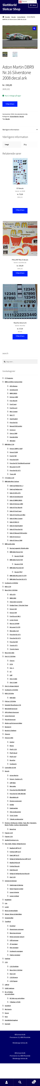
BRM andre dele (10, 544)
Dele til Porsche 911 (16, 529)
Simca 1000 (13, 433)
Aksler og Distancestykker (13, 723)
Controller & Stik (10, 767)
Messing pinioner (15, 933)
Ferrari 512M (14, 452)
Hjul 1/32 (12, 877)
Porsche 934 (14, 642)
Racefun (12, 760)
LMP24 (7, 984)
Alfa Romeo (13, 386)
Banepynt (8, 727)
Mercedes (13, 786)
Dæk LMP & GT (14, 855)
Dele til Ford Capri (16, 511)
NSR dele (12, 697)
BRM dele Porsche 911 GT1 (18, 579)
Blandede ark (14, 797)
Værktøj (7, 958)
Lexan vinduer (14, 896)
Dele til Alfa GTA (15, 493)
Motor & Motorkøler (11, 910)
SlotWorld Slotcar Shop (11, 7)
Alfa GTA (12, 594)
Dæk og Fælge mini (16, 489)
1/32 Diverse (14, 977)
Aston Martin (21, 17)
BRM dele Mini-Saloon (12, 481)
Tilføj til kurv (10, 104)
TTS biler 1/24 (9, 478)
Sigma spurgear (15, 955)
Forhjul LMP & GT (15, 851)
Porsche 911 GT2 (15, 638)
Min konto (6, 1082)
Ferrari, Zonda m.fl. (16, 779)
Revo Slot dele (9, 652)
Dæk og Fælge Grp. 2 (16, 485)
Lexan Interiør (14, 892)
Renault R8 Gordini (16, 426)
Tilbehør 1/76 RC (15, 1002)
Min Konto (8, 1009)
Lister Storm (14, 620)
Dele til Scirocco (15, 536)
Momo (12, 745)
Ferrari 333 (13, 609)
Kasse (7, 1013)
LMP (11, 675)
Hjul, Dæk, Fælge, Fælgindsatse (15, 843)
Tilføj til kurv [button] (20, 210)
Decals (13, 17)
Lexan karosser (10, 716)
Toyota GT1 (13, 645)
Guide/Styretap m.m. (12, 840)
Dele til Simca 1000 (16, 540)
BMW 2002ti (13, 393)
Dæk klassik (14, 870)
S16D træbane (9, 988)
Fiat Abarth (13, 400)
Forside (7, 17)
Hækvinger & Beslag (16, 885)
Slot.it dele (13, 679)
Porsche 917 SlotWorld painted (20, 463)
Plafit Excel (13, 753)
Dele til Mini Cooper (16, 518)
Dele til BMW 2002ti (16, 500)
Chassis (7, 734)
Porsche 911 (14, 422)
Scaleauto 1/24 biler (11, 583)
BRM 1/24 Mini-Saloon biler (13, 382)
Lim (6, 903)
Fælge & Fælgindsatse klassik (19, 873)
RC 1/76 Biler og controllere (9, 993)
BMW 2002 (13, 598)
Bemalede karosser (11, 708)
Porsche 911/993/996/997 (18, 790)
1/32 (6, 962)
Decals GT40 (19, 564)
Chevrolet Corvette (16, 602)
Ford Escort (13, 408)
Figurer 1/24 (9, 833)
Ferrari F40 (13, 612)
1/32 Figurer (13, 981)
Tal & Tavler (14, 815)
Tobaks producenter (16, 819)
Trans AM (13, 474)
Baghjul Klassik (15, 862)
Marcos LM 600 (14, 623)
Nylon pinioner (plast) (17, 936)
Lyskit (7, 907)
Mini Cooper (13, 411)
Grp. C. (12, 668)
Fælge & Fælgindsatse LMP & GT (20, 859)
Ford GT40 (13, 456)
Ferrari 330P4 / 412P (16, 448)
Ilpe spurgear (14, 947)
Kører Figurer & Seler (16, 889)
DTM (11, 664)
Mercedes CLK (14, 631)
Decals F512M (19, 556)
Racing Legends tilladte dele (19, 548)
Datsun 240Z (14, 397)
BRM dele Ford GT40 (16, 560)
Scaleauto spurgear (16, 951)
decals (7, 119)
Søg (20, 1082)
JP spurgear (14, 944)
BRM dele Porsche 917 (17, 567)
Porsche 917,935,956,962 (18, 793)
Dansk (23, 1)
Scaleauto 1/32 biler (11, 690)
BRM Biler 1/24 (9, 444)
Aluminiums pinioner (17, 929)
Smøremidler (9, 918)
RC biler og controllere (17, 998)
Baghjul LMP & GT (15, 848)
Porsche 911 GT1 (15, 470)
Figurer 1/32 (9, 836)
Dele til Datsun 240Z (16, 504)
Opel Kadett (14, 419)
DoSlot (12, 742)
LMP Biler (13, 783)
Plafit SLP (13, 756)
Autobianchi (14, 390)
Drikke (12, 804)
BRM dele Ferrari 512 (16, 552)
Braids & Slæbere (10, 730)
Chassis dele (9, 737)
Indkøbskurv (31, 1081)
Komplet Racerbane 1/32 (13, 705)
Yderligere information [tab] (10, 129)
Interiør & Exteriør (11, 881)
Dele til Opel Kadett (16, 525)
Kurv (6, 1016)
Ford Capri (13, 404)
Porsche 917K (14, 459)
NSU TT (12, 415)
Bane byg (13, 829)
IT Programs (9, 378)
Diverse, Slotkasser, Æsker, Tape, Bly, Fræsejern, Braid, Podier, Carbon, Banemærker (21, 824)
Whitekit (12, 440)
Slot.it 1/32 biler (10, 656)
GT (11, 671)
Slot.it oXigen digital (12, 686)
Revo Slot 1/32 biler (11, 590)
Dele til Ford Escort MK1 (17, 515)
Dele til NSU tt (14, 522)
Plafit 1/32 (13, 749)
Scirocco (12, 430)
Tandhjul (8, 921)
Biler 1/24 (8, 586)
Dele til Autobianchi (16, 496)
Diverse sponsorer (16, 801)
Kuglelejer (8, 899)
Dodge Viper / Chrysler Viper (19, 605)
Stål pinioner (14, 940)
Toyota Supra (14, 649)
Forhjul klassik (14, 866)
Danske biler (14, 437)
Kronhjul (12, 926)
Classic (12, 660)
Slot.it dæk (13, 682)
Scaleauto (13, 764)
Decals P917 (18, 572)
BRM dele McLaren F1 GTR (18, 575)
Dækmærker (14, 808)
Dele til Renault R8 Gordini (18, 533)
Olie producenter (15, 812)
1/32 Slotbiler (14, 966)
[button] (34, 28)
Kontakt (7, 1024)
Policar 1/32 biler (10, 701)
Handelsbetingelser (11, 1020)
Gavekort (8, 1005)
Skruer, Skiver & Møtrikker (13, 914)
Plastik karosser (10, 719)
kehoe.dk (24, 1043)
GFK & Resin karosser (12, 712)
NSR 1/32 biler (9, 693)
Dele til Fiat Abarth (16, 507)
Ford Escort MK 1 (15, 616)
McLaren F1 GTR (15, 467)
